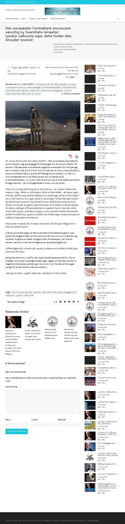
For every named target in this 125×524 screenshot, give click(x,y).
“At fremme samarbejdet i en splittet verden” (108, 248)
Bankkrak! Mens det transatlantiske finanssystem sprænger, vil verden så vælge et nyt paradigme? (108, 238)
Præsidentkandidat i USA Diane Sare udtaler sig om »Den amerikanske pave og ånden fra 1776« (108, 116)
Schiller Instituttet (58, 44)
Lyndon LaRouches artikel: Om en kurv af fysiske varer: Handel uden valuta (108, 454)
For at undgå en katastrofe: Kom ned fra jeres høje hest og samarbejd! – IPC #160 (108, 163)
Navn (8, 419)
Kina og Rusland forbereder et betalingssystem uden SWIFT (108, 269)
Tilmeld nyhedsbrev (57, 19)
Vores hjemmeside (12, 19)
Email (34, 419)
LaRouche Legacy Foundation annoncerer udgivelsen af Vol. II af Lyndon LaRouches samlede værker (108, 402)
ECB (13, 292)
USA (19, 93)
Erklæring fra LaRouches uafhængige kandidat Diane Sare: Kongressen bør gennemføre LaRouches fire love (108, 228)
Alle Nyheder (60, 84)
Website (62, 419)
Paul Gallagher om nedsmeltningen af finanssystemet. (108, 334)
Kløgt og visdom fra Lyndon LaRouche (108, 412)
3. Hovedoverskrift (43, 84)
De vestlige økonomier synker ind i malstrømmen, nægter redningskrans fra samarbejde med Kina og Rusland (108, 259)
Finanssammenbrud (15, 87)
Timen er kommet (107, 378)
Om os (24, 19)
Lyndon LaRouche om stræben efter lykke (108, 392)
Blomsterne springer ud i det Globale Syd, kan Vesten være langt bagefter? (71, 335)
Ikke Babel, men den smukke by (108, 153)
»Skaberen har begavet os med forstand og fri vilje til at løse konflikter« (108, 95)
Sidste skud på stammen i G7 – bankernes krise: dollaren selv (108, 207)
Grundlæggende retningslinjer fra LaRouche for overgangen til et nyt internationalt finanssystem (108, 443)
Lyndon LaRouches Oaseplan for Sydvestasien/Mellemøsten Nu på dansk (108, 423)
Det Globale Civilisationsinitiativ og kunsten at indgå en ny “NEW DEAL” (108, 293)
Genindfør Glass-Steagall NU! (61, 292)
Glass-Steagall (34, 87)
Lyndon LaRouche (24, 295)
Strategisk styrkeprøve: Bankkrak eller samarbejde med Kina (108, 217)
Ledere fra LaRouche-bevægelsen (46, 90)
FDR (44, 292)
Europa (71, 84)
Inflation (9, 295)
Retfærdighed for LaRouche (108, 464)
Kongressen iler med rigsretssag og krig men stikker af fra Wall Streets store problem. (108, 368)
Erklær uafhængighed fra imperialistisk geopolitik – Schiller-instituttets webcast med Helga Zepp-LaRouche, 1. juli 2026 (108, 105)
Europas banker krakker (28, 292)
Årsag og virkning (106, 324)
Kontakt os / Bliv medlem (38, 19)
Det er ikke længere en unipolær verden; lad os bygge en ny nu (108, 197)
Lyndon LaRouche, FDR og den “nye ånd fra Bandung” (108, 474)
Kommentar (11, 386)
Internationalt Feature (16, 90)
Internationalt (69, 87)
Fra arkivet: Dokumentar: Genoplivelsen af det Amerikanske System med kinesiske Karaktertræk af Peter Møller (108, 177)
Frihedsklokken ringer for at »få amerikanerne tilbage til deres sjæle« (108, 76)
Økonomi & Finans (31, 93)
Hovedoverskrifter (51, 87)
